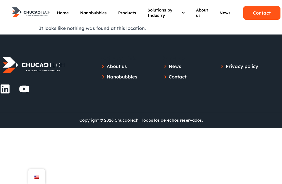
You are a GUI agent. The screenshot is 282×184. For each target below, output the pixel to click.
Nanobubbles (93, 12)
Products (127, 12)
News (224, 12)
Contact (262, 13)
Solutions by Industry (166, 12)
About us (202, 12)
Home (63, 12)
